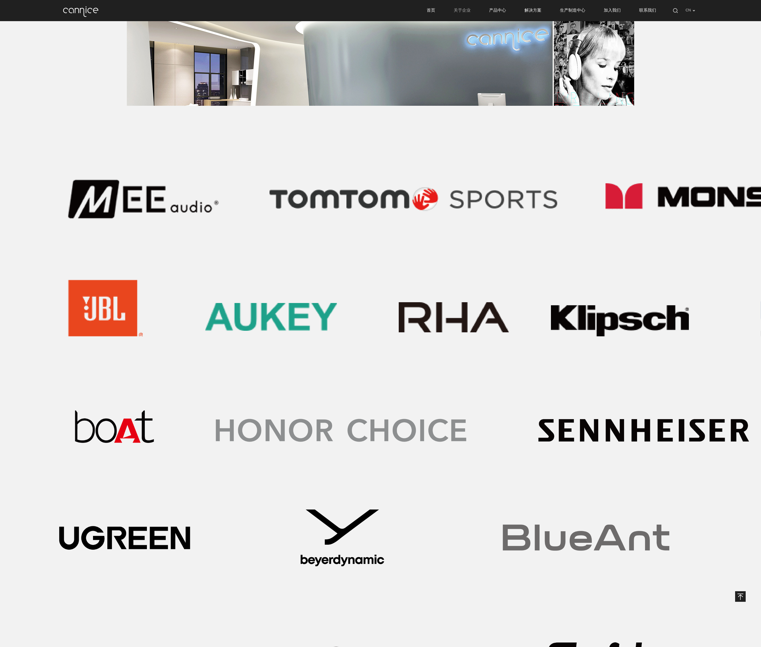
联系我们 (647, 10)
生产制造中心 (572, 10)
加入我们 (612, 10)
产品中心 (497, 10)
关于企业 (462, 10)
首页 (431, 10)
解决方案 (533, 10)
